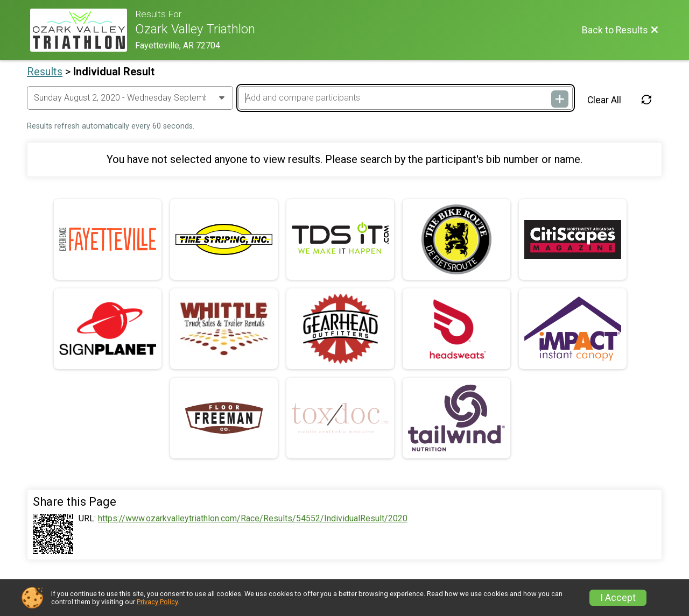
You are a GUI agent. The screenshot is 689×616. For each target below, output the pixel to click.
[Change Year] (130, 98)
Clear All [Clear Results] (604, 100)
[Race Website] (82, 30)
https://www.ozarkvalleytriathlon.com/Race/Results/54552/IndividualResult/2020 (252, 518)
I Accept (618, 597)
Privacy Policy (157, 602)
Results (44, 71)
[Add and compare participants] (405, 98)
